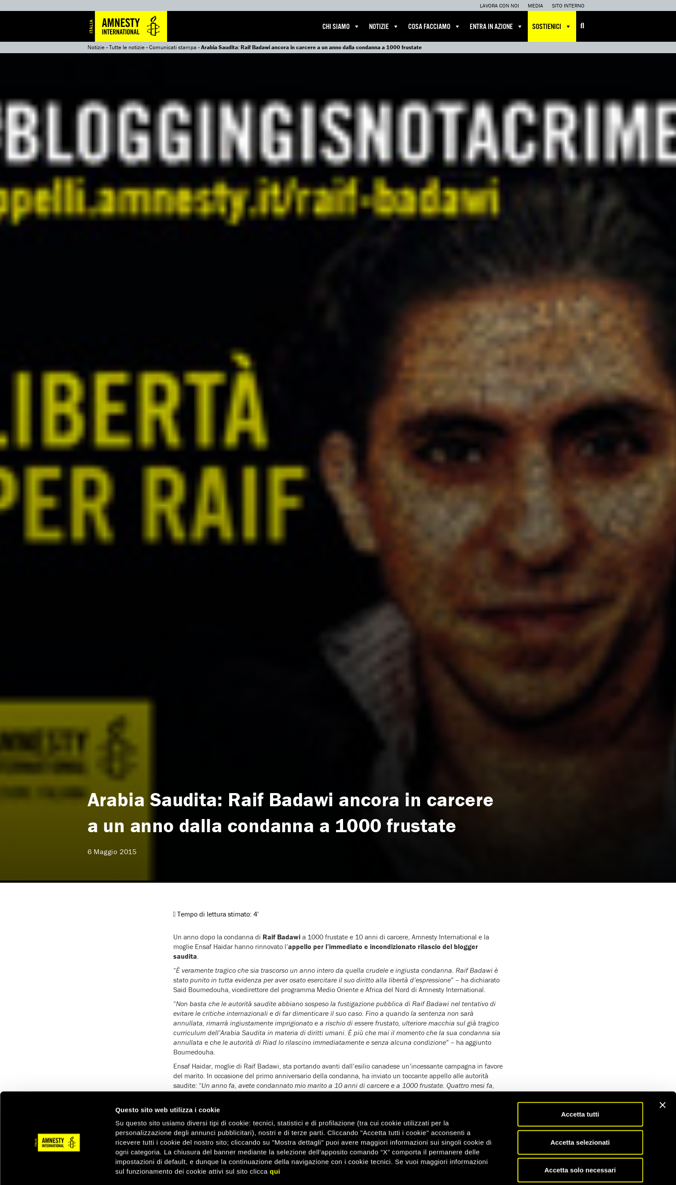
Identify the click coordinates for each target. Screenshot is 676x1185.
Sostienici (552, 26)
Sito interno (568, 5)
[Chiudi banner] (662, 1073)
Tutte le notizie (127, 47)
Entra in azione (496, 26)
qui (275, 1139)
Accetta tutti (580, 1082)
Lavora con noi (499, 5)
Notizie (384, 26)
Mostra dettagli (462, 1167)
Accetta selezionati (580, 1110)
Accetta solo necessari (580, 1138)
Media (535, 5)
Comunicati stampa (173, 47)
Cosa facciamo (434, 26)
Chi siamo (341, 26)
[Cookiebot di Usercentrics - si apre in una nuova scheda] (56, 1167)
